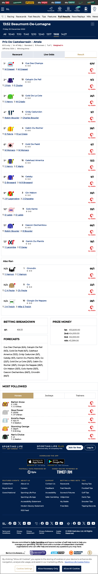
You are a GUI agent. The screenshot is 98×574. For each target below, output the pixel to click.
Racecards (64, 484)
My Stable (64, 501)
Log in (90, 447)
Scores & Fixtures (67, 493)
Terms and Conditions (6, 532)
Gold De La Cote (33, 95)
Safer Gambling (52, 497)
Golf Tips (85, 493)
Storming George (20, 426)
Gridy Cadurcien (33, 112)
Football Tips (87, 488)
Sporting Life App (28, 497)
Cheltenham (7, 484)
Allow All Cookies (72, 568)
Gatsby (29, 176)
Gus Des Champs (34, 63)
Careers (24, 488)
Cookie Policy (58, 532)
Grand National (8, 493)
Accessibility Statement (31, 501)
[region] (49, 565)
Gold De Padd (32, 144)
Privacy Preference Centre (46, 532)
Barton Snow (18, 402)
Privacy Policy (19, 532)
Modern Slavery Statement (32, 506)
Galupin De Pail (33, 79)
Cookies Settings (24, 568)
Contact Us (50, 484)
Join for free (74, 447)
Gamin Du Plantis (35, 241)
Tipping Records (89, 506)
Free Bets (64, 506)
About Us (25, 484)
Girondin (31, 268)
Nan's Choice (17, 434)
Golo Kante (32, 209)
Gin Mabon (31, 192)
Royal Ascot (7, 488)
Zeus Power (17, 410)
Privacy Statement (30, 532)
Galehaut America (34, 160)
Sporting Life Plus (28, 493)
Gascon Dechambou (35, 225)
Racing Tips (87, 484)
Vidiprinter (64, 497)
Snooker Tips (87, 501)
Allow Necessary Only (48, 568)
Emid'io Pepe (18, 418)
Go (28, 284)
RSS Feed (25, 510)
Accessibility (50, 493)
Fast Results (65, 488)
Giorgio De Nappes (36, 300)
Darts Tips (86, 497)
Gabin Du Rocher (34, 128)
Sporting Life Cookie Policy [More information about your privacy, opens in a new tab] (77, 562)
